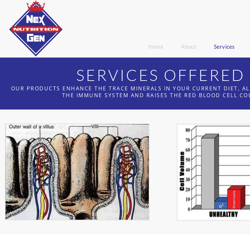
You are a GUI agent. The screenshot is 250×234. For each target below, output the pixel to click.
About (188, 46)
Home (155, 46)
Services (224, 46)
